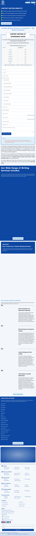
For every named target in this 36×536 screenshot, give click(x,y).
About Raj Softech (4, 502)
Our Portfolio (21, 502)
